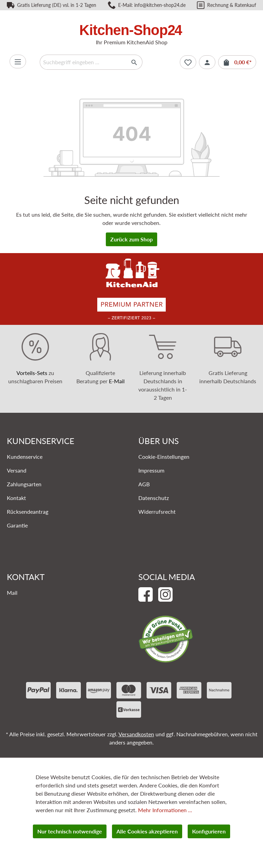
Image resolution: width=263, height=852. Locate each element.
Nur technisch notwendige (69, 831)
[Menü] (18, 61)
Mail (12, 592)
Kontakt (16, 498)
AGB (144, 484)
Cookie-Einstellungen (163, 456)
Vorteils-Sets (31, 373)
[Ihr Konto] (207, 62)
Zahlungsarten (24, 484)
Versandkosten (136, 734)
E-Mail (117, 381)
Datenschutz (153, 498)
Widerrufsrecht (157, 511)
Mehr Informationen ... (165, 810)
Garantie (17, 525)
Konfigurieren (209, 831)
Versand (16, 470)
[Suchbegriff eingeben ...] (83, 62)
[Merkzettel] (188, 62)
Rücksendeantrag (27, 511)
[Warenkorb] (237, 62)
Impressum (151, 470)
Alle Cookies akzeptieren (147, 831)
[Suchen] (134, 62)
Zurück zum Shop (131, 239)
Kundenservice (24, 456)
